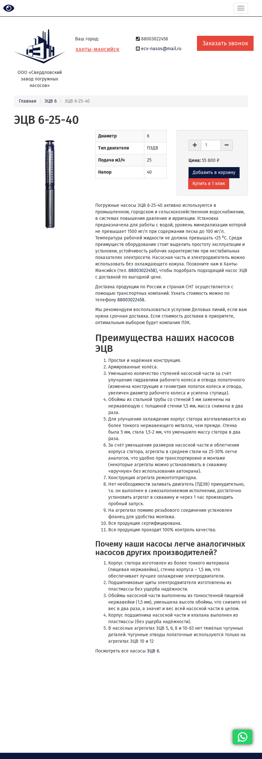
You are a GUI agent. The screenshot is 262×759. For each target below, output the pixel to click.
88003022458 (141, 270)
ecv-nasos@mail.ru (161, 48)
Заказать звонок (225, 43)
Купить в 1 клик (208, 183)
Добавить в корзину (214, 172)
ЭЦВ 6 (51, 101)
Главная (27, 101)
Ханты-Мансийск (98, 49)
